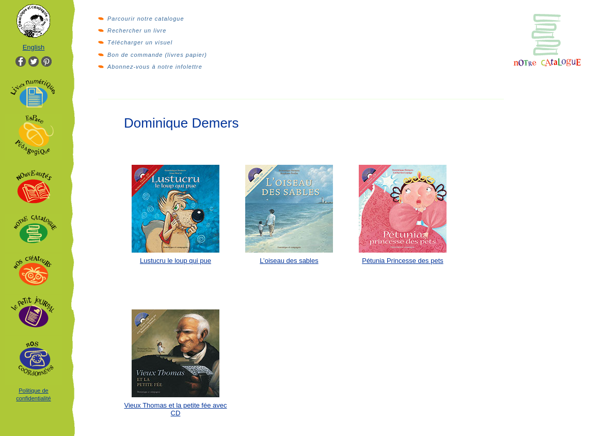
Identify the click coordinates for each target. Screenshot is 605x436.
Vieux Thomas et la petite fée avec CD (175, 409)
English (34, 47)
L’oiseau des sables (289, 260)
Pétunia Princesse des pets (402, 260)
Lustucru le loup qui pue (175, 260)
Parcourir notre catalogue (145, 18)
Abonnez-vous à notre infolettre (154, 67)
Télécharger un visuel (139, 42)
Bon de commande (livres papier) (157, 55)
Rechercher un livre (136, 30)
